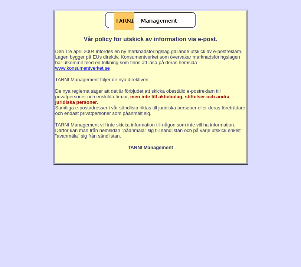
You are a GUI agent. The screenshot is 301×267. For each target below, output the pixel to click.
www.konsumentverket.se (82, 68)
